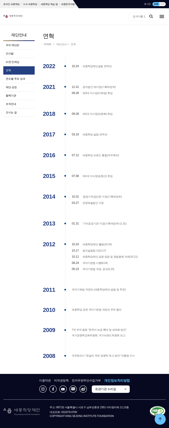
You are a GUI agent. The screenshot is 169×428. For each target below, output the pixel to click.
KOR (156, 4)
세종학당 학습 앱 (49, 4)
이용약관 (45, 380)
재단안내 (19, 35)
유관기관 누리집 (105, 389)
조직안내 (11, 104)
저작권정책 (61, 380)
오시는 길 (11, 112)
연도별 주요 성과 (15, 78)
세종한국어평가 (69, 4)
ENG (163, 4)
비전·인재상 (12, 62)
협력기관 (11, 95)
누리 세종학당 (30, 4)
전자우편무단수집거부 (86, 380)
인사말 (10, 53)
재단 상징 (11, 87)
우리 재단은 (12, 45)
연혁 (8, 70)
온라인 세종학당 (11, 4)
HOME (48, 44)
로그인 (147, 4)
